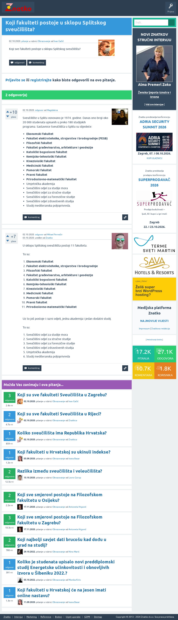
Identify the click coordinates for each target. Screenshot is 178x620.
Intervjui (18, 617)
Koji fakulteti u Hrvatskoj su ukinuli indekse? (63, 452)
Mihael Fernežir (54, 234)
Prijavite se (15, 80)
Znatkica (73, 420)
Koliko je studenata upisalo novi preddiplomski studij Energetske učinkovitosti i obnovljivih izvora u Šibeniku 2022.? (66, 567)
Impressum (144, 328)
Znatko (49, 238)
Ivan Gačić (59, 41)
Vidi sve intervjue (154, 104)
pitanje (24, 41)
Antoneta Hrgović (77, 507)
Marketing (32, 617)
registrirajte (41, 80)
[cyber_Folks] (154, 299)
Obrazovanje (44, 41)
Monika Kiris (75, 580)
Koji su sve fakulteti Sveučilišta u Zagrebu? (62, 394)
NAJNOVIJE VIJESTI (154, 321)
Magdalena (52, 110)
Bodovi (58, 617)
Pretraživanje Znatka (154, 340)
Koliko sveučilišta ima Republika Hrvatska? (62, 433)
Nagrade (128, 9)
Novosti (40, 9)
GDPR (87, 617)
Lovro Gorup (75, 477)
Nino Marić (74, 551)
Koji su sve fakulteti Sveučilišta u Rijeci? (59, 413)
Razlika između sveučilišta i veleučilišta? (59, 471)
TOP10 (117, 9)
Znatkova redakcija (160, 328)
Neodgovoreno (55, 9)
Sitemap (98, 617)
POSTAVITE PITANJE (89, 9)
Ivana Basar (74, 458)
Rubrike (71, 9)
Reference (46, 617)
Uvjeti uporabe (73, 617)
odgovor (39, 110)
